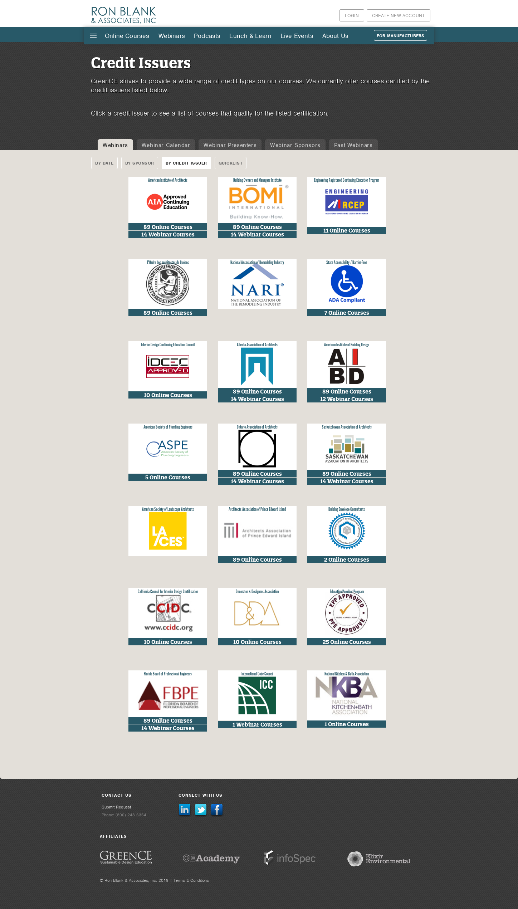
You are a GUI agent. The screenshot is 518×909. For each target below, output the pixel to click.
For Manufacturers (400, 36)
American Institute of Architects (167, 180)
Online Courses (127, 36)
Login (352, 16)
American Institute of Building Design (346, 345)
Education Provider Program (347, 592)
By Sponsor (139, 163)
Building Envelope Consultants (346, 510)
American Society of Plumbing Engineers (167, 427)
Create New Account (398, 16)
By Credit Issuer (186, 163)
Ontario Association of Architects (257, 427)
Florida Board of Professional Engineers (168, 674)
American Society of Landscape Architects (168, 510)
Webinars (171, 36)
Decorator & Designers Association (257, 592)
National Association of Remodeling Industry (257, 263)
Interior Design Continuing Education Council (168, 345)
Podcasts (207, 36)
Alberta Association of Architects (257, 345)
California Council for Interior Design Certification (168, 592)
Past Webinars (353, 145)
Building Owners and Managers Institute (257, 180)
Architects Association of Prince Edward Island (257, 510)
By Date (104, 163)
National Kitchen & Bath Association (346, 674)
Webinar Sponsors (295, 145)
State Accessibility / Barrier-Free (346, 263)
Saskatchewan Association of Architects (347, 427)
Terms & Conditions (191, 880)
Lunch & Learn (250, 36)
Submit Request (116, 807)
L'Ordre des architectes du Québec (168, 263)
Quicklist (231, 163)
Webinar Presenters (230, 145)
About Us (335, 36)
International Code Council (257, 674)
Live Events (296, 36)
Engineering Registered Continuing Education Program (346, 180)
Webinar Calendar (166, 145)
